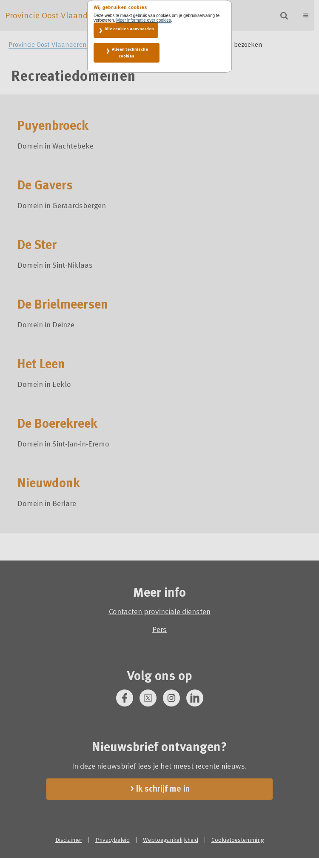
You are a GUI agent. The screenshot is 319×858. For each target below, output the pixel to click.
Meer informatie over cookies (143, 20)
